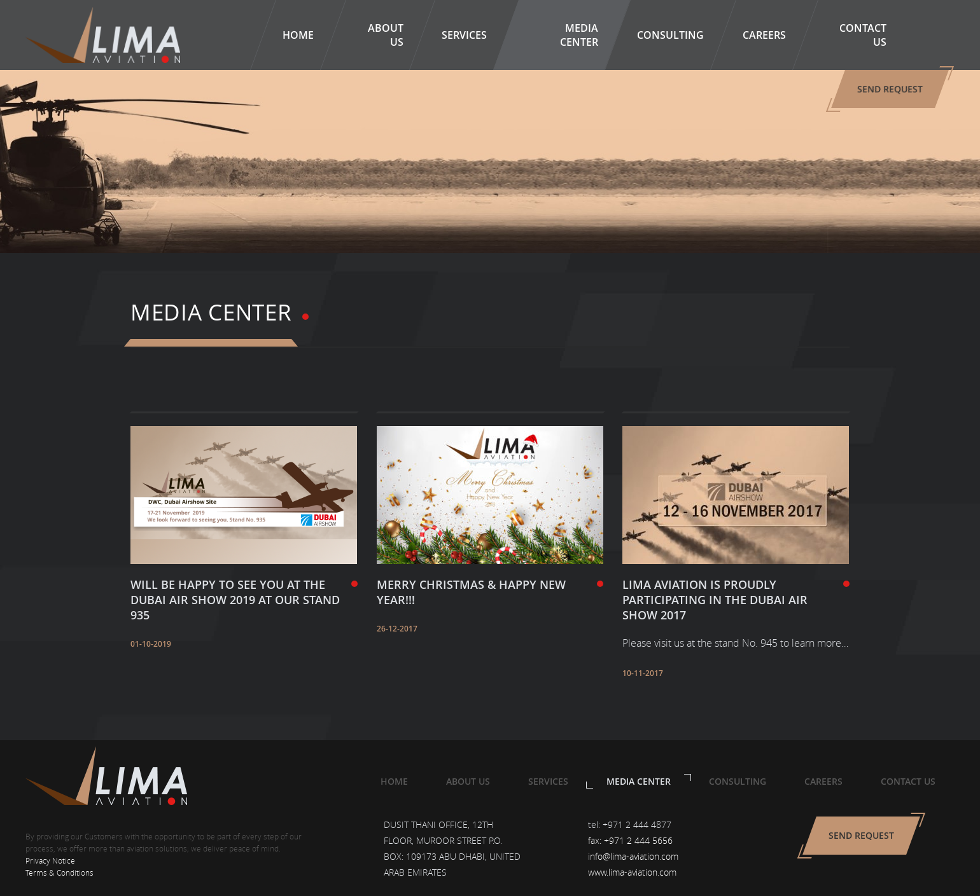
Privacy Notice (50, 860)
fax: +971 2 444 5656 (630, 840)
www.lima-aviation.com (632, 872)
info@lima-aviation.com (633, 856)
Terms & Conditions (59, 872)
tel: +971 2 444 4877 (629, 824)
